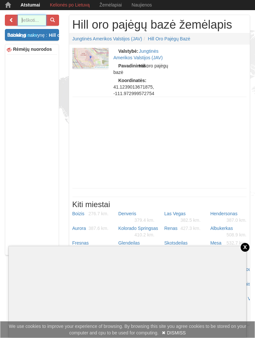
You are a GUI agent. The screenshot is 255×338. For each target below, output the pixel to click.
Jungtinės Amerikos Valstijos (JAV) (107, 38)
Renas (182, 228)
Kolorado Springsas (138, 232)
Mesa (228, 243)
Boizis (90, 213)
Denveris (136, 217)
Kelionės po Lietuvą (70, 4)
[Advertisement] (32, 154)
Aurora (90, 228)
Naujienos (142, 4)
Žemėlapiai (110, 4)
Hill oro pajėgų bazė (169, 38)
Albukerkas (228, 232)
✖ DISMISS (174, 332)
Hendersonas (228, 217)
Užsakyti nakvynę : (34, 35)
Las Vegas (182, 217)
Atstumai (30, 4)
